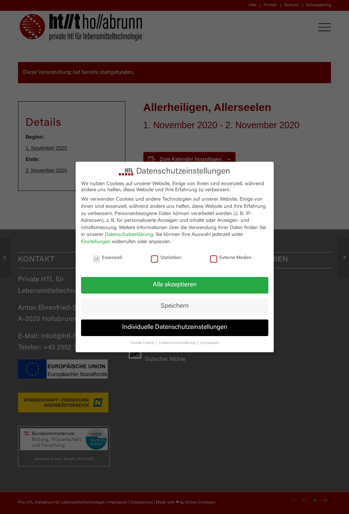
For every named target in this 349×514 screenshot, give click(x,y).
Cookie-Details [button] (142, 343)
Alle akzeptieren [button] (175, 285)
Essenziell (107, 258)
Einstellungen (96, 242)
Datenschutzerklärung (129, 234)
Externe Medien (230, 258)
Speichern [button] (175, 306)
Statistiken (166, 258)
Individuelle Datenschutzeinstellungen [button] (174, 327)
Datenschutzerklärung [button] (178, 343)
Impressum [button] (209, 343)
